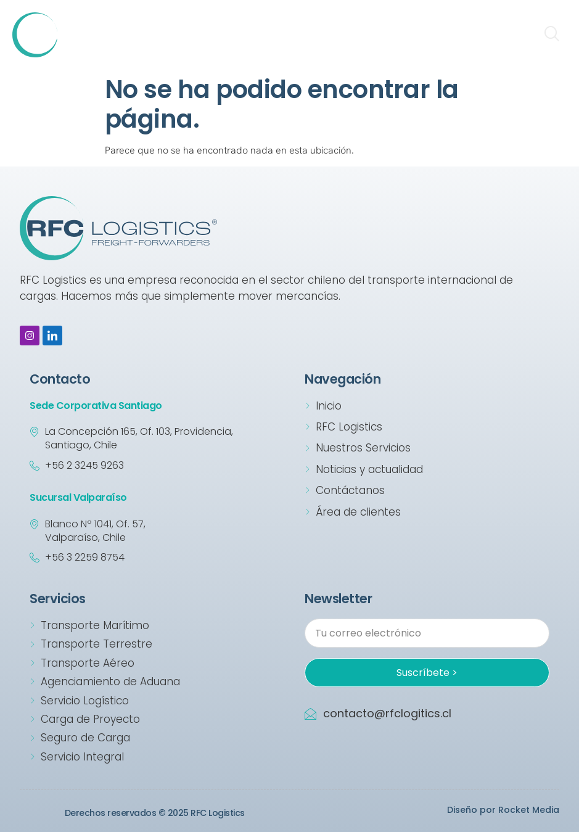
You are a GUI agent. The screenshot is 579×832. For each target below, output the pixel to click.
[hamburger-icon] (516, 35)
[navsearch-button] (551, 35)
